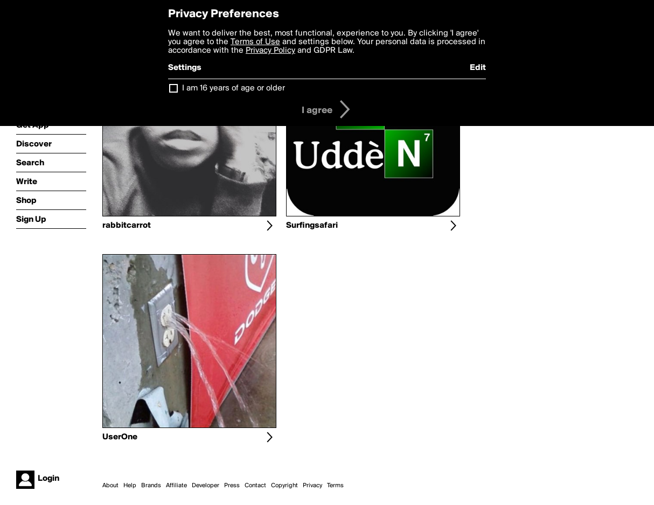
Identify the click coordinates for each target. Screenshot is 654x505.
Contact (255, 485)
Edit (478, 68)
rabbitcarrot (126, 225)
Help (129, 485)
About (110, 485)
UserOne (119, 437)
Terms (335, 485)
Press (232, 485)
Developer (205, 485)
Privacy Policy (270, 50)
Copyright (284, 485)
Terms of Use (255, 42)
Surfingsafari (312, 225)
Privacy (312, 485)
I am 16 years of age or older (233, 88)
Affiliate (176, 485)
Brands (151, 485)
